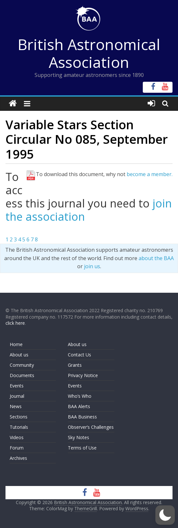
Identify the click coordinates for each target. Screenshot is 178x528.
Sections (18, 417)
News (16, 406)
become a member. (150, 174)
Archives (18, 458)
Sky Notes (78, 437)
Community (22, 365)
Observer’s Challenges (91, 427)
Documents (22, 375)
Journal (17, 396)
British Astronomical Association (89, 53)
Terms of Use (82, 448)
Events (17, 386)
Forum (17, 448)
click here (15, 323)
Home (16, 344)
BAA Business (82, 417)
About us (19, 355)
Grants (75, 365)
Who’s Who (79, 396)
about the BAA (156, 258)
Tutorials (19, 427)
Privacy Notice (83, 375)
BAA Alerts (79, 406)
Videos (17, 437)
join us (92, 266)
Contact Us (79, 355)
